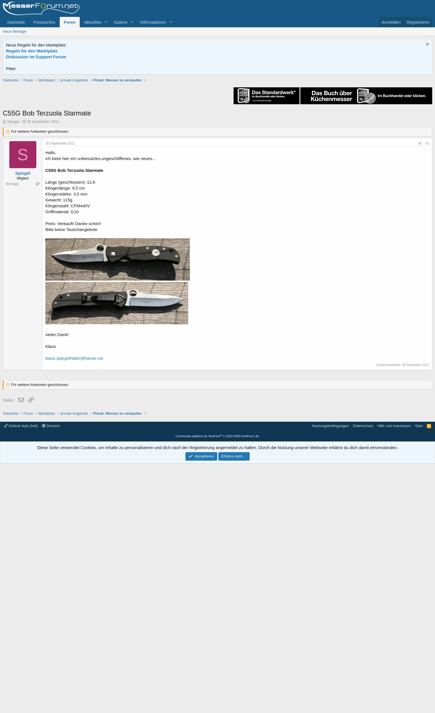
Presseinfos (44, 22)
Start (419, 675)
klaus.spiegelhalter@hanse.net (74, 438)
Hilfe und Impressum (394, 675)
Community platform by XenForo (217, 685)
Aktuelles (92, 22)
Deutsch (51, 675)
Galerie (120, 22)
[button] (106, 22)
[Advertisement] (217, 116)
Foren (70, 22)
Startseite (16, 22)
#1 (427, 224)
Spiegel (13, 202)
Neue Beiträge (14, 31)
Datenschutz (363, 675)
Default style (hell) (21, 675)
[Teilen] (419, 224)
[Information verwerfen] (426, 45)
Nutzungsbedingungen (330, 675)
